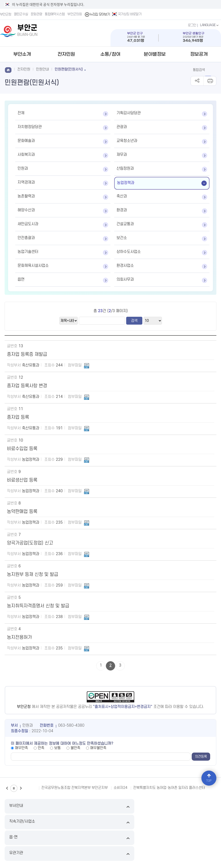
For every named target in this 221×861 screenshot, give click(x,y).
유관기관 (191, 806)
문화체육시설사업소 (33, 266)
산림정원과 (125, 168)
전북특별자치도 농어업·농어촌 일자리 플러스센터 (169, 788)
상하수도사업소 (128, 252)
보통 (57, 748)
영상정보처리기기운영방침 (103, 822)
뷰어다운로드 (182, 822)
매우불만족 (98, 748)
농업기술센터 (28, 252)
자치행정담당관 (30, 127)
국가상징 (202, 822)
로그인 (191, 25)
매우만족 (21, 748)
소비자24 (120, 788)
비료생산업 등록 (22, 480)
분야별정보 (155, 54)
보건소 (121, 238)
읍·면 (137, 806)
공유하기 (197, 81)
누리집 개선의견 (157, 822)
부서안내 (30, 806)
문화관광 (36, 14)
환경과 (121, 210)
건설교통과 (125, 224)
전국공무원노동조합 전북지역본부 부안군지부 (74, 788)
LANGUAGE (209, 25)
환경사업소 (125, 266)
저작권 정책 (134, 822)
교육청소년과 (126, 141)
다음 (20, 788)
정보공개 (199, 54)
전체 (21, 113)
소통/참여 (110, 54)
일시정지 (13, 788)
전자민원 (66, 54)
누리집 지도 (13, 822)
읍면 (21, 279)
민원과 (23, 168)
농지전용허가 (19, 637)
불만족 (75, 748)
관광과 (121, 127)
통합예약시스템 (55, 14)
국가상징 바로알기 (127, 14)
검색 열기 (211, 69)
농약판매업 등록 (22, 511)
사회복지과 (26, 155)
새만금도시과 (28, 224)
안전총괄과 (26, 238)
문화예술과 (26, 141)
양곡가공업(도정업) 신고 (30, 543)
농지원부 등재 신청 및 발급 (32, 574)
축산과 (121, 196)
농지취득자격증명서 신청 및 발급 (38, 606)
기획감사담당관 (128, 113)
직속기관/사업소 (84, 806)
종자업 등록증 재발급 (27, 354)
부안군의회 (75, 14)
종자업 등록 (18, 417)
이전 (7, 788)
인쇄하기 (209, 81)
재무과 (121, 155)
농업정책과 (125, 183)
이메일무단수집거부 (38, 822)
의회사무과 (125, 279)
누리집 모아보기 (97, 14)
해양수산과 (26, 210)
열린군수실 (21, 14)
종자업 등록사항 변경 (27, 385)
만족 (41, 748)
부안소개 (22, 54)
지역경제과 (26, 182)
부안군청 (5, 14)
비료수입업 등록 (22, 448)
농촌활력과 (26, 196)
